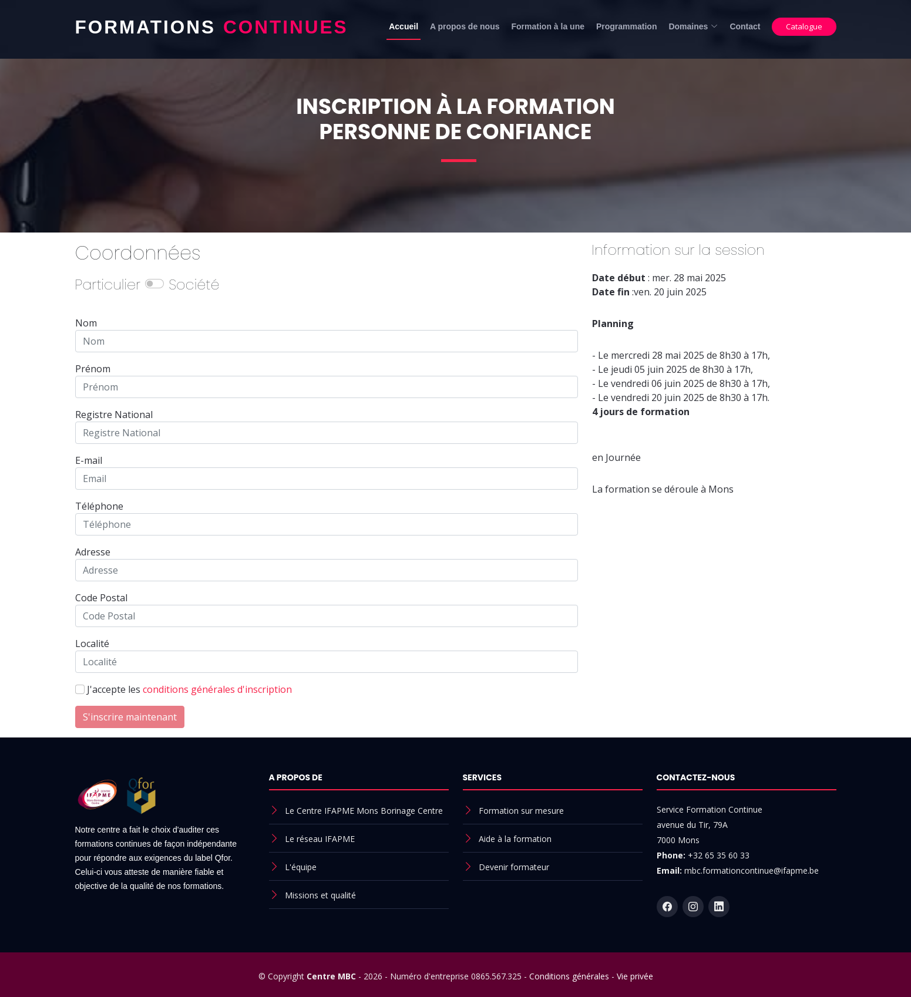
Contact (745, 26)
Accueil (403, 26)
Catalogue (804, 26)
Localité (92, 643)
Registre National (114, 414)
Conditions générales (569, 976)
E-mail (88, 460)
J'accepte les (189, 689)
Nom (86, 322)
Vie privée (635, 976)
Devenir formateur (514, 867)
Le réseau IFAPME (320, 838)
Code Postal (101, 597)
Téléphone (99, 506)
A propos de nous (464, 26)
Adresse (92, 551)
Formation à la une (548, 26)
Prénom (92, 368)
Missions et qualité (320, 895)
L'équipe (301, 867)
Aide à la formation (515, 838)
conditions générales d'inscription (217, 689)
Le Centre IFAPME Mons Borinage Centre (364, 810)
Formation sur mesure (521, 810)
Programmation (626, 26)
